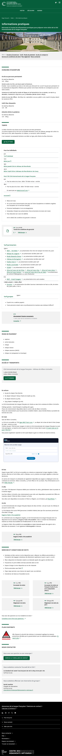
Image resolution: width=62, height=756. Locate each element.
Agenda (39, 10)
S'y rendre (9, 378)
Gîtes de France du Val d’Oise (15, 270)
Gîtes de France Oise (33, 270)
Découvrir (30, 10)
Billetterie (8, 142)
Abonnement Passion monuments (23, 316)
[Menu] (59, 2)
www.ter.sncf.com (22, 190)
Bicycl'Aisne (51, 499)
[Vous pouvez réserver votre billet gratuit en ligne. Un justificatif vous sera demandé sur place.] (10, 195)
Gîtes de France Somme (14, 272)
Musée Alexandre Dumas (14, 256)
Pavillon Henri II (11, 262)
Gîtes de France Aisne (48, 270)
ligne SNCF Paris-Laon (26, 422)
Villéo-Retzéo (8, 483)
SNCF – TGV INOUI (12, 251)
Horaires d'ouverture (13, 55)
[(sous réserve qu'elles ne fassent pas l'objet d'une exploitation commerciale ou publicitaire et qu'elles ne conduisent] (22, 568)
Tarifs (21, 55)
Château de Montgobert (14, 259)
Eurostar (9, 284)
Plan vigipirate (25, 57)
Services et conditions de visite (11, 57)
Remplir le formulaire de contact (16, 658)
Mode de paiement (29, 55)
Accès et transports (42, 55)
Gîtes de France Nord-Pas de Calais (35, 272)
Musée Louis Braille (12, 265)
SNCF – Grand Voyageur (14, 279)
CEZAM (9, 267)
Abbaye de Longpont (13, 254)
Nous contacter (35, 57)
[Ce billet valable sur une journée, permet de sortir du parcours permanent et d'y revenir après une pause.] (10, 161)
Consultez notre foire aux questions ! (13, 618)
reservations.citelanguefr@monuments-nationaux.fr (18, 690)
